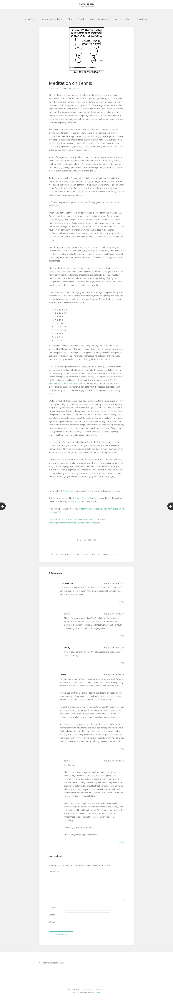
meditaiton (87, 554)
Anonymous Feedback (52, 19)
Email (52, 915)
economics (75, 554)
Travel (81, 19)
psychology (96, 554)
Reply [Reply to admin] (121, 636)
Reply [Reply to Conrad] (121, 749)
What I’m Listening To (99, 19)
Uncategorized (74, 88)
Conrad (63, 675)
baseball (59, 554)
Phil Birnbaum (69, 491)
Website (52, 922)
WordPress (95, 994)
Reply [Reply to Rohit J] (121, 663)
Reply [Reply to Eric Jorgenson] (121, 602)
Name (52, 908)
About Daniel (30, 19)
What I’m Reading (122, 19)
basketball (66, 554)
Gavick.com (100, 991)
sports (117, 554)
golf (81, 554)
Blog (70, 19)
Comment (54, 872)
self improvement (107, 554)
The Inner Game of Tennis (84, 498)
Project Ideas (142, 19)
